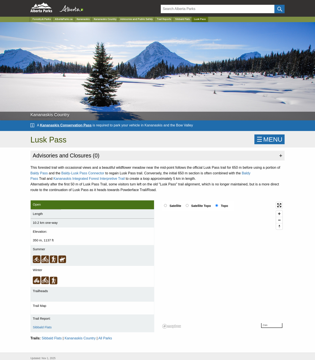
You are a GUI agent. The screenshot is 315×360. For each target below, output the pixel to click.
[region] (223, 265)
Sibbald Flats (182, 19)
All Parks (105, 338)
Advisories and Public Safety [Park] (136, 19)
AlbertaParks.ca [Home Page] (64, 19)
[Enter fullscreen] (279, 205)
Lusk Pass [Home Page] (200, 19)
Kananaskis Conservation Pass (65, 125)
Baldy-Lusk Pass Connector (82, 173)
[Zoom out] (279, 220)
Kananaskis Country (80, 338)
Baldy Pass (39, 173)
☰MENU (269, 139)
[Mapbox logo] (171, 326)
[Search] (217, 9)
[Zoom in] (279, 214)
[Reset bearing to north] (279, 226)
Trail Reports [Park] (164, 19)
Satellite (175, 206)
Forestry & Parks (42, 19)
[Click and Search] (279, 9)
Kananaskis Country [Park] (105, 19)
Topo (224, 206)
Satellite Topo (201, 206)
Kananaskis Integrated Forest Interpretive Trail (89, 178)
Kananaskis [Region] (83, 19)
